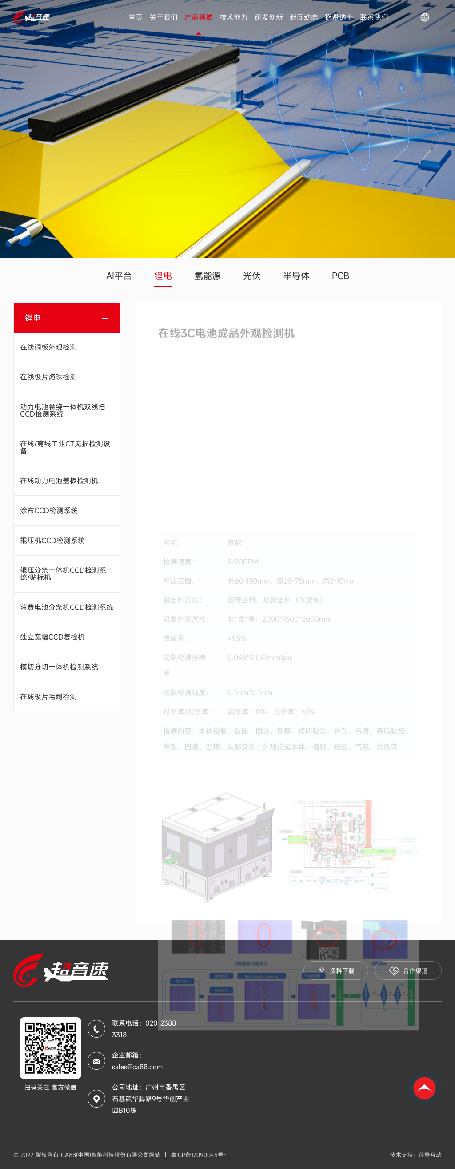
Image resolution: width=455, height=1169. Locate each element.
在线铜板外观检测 (48, 347)
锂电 (163, 276)
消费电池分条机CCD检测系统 (66, 607)
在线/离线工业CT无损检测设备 (65, 447)
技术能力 (234, 17)
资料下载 (336, 971)
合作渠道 (408, 971)
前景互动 (430, 1155)
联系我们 (374, 17)
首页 (135, 17)
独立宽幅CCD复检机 (52, 637)
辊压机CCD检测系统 (52, 540)
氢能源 (207, 276)
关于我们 (163, 17)
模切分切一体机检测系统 (59, 667)
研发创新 (269, 17)
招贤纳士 (339, 17)
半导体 (296, 276)
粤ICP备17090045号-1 (199, 1155)
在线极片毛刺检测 (48, 697)
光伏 (252, 276)
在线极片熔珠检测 (48, 377)
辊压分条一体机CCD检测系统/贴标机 (63, 573)
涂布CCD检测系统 (49, 510)
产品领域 (198, 17)
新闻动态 (304, 17)
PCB (340, 276)
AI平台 (119, 276)
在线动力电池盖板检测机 (59, 481)
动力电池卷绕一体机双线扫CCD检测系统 (62, 410)
